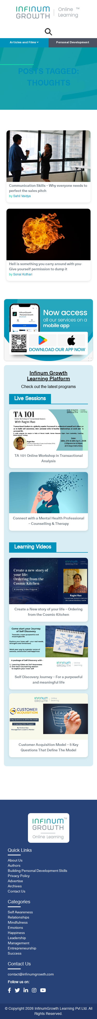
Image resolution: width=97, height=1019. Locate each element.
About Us (15, 860)
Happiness (16, 933)
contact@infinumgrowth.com (31, 974)
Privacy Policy (19, 876)
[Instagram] (34, 990)
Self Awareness (20, 912)
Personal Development (72, 42)
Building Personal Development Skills (37, 871)
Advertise (15, 881)
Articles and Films (24, 42)
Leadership (17, 938)
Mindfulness (18, 922)
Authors (14, 866)
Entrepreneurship (22, 948)
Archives (15, 886)
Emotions (15, 928)
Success (14, 953)
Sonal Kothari (22, 274)
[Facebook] (9, 990)
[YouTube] (43, 990)
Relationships (18, 917)
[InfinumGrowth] (48, 828)
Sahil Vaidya (22, 196)
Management (18, 943)
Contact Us (16, 891)
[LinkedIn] (26, 990)
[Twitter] (17, 990)
